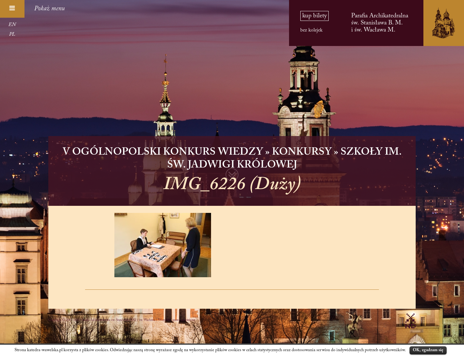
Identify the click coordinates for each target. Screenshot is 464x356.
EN (12, 24)
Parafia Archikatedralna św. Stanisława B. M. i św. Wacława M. (379, 23)
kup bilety (314, 16)
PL (12, 34)
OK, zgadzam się (428, 350)
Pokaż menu (49, 8)
